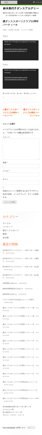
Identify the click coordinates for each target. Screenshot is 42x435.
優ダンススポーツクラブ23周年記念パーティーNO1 (21, 398)
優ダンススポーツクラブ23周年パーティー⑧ (18, 341)
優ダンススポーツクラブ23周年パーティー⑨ (18, 332)
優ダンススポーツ (11, 230)
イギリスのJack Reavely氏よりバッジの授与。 (19, 299)
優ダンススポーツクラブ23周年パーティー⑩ (18, 324)
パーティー (8, 226)
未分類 (6, 237)
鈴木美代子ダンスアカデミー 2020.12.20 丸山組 (21, 267)
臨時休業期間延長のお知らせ (13, 288)
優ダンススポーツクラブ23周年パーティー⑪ (18, 316)
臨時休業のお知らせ (10, 294)
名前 (5, 162)
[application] (21, 50)
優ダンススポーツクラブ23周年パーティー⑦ (18, 349)
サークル (7, 223)
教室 (5, 234)
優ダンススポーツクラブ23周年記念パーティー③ (20, 382)
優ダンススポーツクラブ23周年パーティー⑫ (18, 308)
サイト (5, 179)
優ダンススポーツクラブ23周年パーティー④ (18, 374)
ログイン (31, 427)
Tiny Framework (9, 427)
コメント (6, 137)
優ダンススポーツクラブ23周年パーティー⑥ (18, 357)
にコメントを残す (27, 30)
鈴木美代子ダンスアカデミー (21, 8)
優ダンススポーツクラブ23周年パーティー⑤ (18, 365)
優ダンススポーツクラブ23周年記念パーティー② (20, 390)
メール (6, 171)
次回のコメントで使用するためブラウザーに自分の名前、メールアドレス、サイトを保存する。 (21, 194)
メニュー (39, 2)
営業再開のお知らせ (10, 283)
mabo (5, 30)
